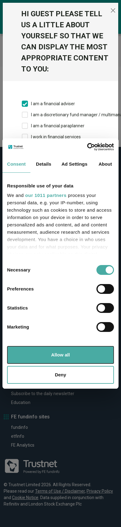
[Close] (113, 10)
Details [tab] (43, 164)
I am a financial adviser (53, 104)
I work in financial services (56, 137)
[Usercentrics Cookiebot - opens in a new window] (87, 147)
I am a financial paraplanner (57, 126)
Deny (60, 374)
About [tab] (105, 164)
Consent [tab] (16, 164)
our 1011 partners (45, 195)
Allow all (60, 354)
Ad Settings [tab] (74, 164)
